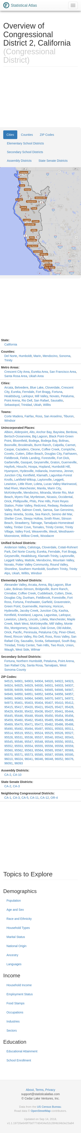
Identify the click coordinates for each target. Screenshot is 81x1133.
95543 (69, 737)
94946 (59, 689)
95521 (28, 733)
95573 (28, 754)
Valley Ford (22, 531)
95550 (59, 741)
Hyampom (11, 471)
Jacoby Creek (29, 610)
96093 (18, 763)
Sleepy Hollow (33, 518)
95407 (49, 702)
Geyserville (41, 462)
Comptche (68, 449)
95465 (49, 720)
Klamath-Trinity (48, 556)
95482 (49, 724)
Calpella (58, 445)
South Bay (68, 641)
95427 (59, 707)
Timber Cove (22, 527)
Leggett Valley (13, 560)
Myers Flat (21, 497)
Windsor (9, 420)
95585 (39, 754)
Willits (47, 404)
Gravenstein (62, 602)
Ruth (17, 510)
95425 (49, 707)
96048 (49, 759)
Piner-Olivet (67, 632)
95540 (49, 737)
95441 (59, 711)
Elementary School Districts (25, 143)
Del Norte (10, 356)
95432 (28, 711)
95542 (59, 737)
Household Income (19, 985)
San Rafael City (14, 665)
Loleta (38, 484)
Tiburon (69, 416)
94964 (28, 698)
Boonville (10, 445)
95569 (69, 750)
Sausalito (57, 400)
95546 (18, 741)
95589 (59, 754)
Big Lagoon (39, 436)
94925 (18, 685)
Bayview (58, 432)
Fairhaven (70, 453)
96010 (8, 759)
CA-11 (34, 797)
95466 (59, 720)
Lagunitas (50, 615)
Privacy (50, 1089)
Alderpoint (21, 432)
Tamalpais (51, 665)
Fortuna (57, 392)
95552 (8, 746)
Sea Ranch (42, 514)
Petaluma (67, 396)
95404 (39, 702)
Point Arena (12, 400)
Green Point (12, 606)
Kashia (63, 610)
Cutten (19, 453)
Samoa (47, 510)
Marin (37, 356)
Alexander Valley (15, 584)
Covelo (9, 453)
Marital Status (15, 937)
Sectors (11, 1030)
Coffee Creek (50, 449)
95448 (28, 715)
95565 (49, 750)
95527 (69, 733)
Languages (13, 964)
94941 (39, 689)
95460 (18, 720)
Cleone (35, 449)
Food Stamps (15, 1003)
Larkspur (27, 396)
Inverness (55, 471)
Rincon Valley (22, 636)
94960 (8, 698)
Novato (54, 396)
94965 (39, 698)
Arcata (8, 387)
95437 (49, 711)
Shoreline (10, 569)
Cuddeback (45, 593)
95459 (8, 720)
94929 (28, 685)
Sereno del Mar (62, 514)
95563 (28, 750)
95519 (18, 733)
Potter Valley (23, 505)
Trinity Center (54, 527)
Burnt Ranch (42, 445)
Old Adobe (64, 628)
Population (13, 900)
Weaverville (39, 531)
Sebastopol (11, 404)
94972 (69, 698)
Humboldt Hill (61, 466)
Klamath (42, 475)
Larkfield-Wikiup (25, 479)
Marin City (54, 488)
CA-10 (17, 774)
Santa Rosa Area (15, 376)
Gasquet (26, 462)
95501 (49, 728)
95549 (49, 741)
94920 (49, 681)
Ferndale (28, 392)
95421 (39, 707)
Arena (42, 584)
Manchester (27, 488)
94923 (69, 681)
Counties (27, 134)
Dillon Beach (34, 453)
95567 (59, 750)
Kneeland (24, 615)
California (10, 344)
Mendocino (50, 356)
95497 (39, 728)
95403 (28, 702)
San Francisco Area (62, 371)
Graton (55, 462)
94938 (8, 689)
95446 (18, 715)
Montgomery (19, 628)
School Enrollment (18, 1060)
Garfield (47, 602)
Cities (10, 134)
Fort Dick (63, 458)
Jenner (68, 471)
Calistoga (34, 547)
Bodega (34, 440)
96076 (69, 759)
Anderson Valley (15, 547)
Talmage (36, 523)
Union (70, 645)
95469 (8, 724)
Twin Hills (42, 645)
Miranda (45, 492)
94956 (59, 694)
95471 (28, 724)
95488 (69, 724)
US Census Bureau (49, 1106)
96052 (59, 759)
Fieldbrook (11, 458)
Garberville (11, 462)
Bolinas (64, 440)
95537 (39, 737)
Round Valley (59, 564)
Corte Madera (13, 416)
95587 (49, 754)
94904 (39, 681)
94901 (18, 681)
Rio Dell (27, 400)
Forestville (48, 458)
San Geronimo (63, 510)
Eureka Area (39, 371)
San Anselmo (53, 416)
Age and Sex (15, 909)
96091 (8, 763)
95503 (59, 728)
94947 (69, 689)
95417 (18, 707)
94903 (28, 681)
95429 (8, 711)
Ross (38, 416)
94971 (59, 698)
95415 (8, 707)
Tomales (38, 527)
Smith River (52, 518)
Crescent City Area (17, 371)
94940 (28, 689)
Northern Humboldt (29, 661)
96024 (18, 759)
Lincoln (33, 619)
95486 (59, 724)
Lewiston (10, 484)
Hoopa (32, 466)
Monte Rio (59, 492)
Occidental (65, 497)
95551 (69, 741)
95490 (8, 728)
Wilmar (35, 649)
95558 (59, 746)
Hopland (44, 466)
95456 (69, 715)
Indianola (41, 471)
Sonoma (64, 356)
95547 (28, 741)
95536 (28, 737)
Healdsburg (12, 396)
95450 (49, 715)
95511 (69, 728)
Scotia (29, 514)
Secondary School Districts (25, 152)
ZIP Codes (47, 134)
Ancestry (12, 955)
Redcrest (40, 505)
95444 (69, 711)
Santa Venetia (13, 514)
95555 (39, 746)
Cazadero (22, 449)
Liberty (22, 619)
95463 (39, 720)
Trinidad (26, 404)
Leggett (58, 479)
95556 (49, 746)
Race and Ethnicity (19, 918)
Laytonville (44, 479)
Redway (53, 505)
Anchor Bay (43, 432)
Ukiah (37, 404)
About (30, 1089)
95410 (59, 702)
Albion (8, 432)
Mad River (11, 488)
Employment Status (19, 994)
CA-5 (24, 797)
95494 (28, 728)
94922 (59, 681)
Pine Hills (44, 501)
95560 (8, 750)
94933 (59, 685)
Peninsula (30, 632)
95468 (69, 720)
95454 (59, 715)
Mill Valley (41, 396)
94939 (18, 689)
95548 (39, 741)
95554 (28, 746)
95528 (8, 737)
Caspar (9, 449)
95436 (39, 711)
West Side (22, 649)
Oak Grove (47, 628)
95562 (18, 750)
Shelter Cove (13, 518)
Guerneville (69, 462)
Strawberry (21, 523)
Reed (7, 636)
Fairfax (29, 416)
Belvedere (21, 387)
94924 (8, 685)
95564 (39, 750)
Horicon (58, 606)
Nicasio (52, 497)
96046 (39, 759)
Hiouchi (21, 466)
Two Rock (57, 645)
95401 (18, 702)
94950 (18, 694)
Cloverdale (52, 387)
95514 (8, 733)
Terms (39, 1089)
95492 (18, 728)
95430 (18, 711)
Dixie (68, 593)
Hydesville (27, 471)
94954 (49, 694)
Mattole (30, 560)
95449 (39, 715)
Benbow (71, 432)
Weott (53, 531)
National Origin (16, 946)
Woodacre (47, 536)
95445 (8, 715)
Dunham (28, 597)
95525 (49, 733)
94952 (39, 694)
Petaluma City (48, 632)
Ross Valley (61, 636)
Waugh (9, 649)
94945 (49, 689)
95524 (39, 733)
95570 (8, 754)
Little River (25, 484)
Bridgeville (42, 589)
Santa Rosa (35, 665)
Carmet (70, 445)
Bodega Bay (49, 440)
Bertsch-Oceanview (17, 436)
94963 (18, 698)
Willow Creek (30, 536)
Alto (32, 432)
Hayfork (9, 466)
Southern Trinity (56, 569)
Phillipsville (20, 501)
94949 (8, 694)
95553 (18, 746)
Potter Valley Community (32, 564)
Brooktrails (25, 445)
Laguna (37, 615)
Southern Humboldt (32, 569)
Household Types (18, 928)
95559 (69, 746)
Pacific (17, 632)
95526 (59, 733)
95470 (18, 724)
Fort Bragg (43, 392)
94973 (8, 702)
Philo (33, 501)
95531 (18, 737)
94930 (39, 685)
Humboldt (25, 356)
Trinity (8, 360)
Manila (41, 488)
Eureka (16, 392)
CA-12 (44, 797)
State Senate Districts (53, 160)
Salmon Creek (31, 510)
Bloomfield (20, 440)
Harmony (45, 606)
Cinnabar (10, 593)
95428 (69, 707)
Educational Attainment (21, 1051)
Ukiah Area (36, 376)
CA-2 (7, 774)
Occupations (14, 1012)
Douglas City (53, 453)
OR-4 (54, 797)
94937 (69, 685)
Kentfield (29, 475)
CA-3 (16, 786)
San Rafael (41, 400)
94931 (49, 685)
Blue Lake (36, 387)
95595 (69, 754)
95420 (28, 707)
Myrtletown (37, 497)
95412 (69, 702)
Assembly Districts (19, 160)
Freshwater (32, 602)
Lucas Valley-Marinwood (60, 484)
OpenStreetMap (41, 1110)
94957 (69, 694)
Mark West (21, 623)
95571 (18, 754)
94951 (28, 694)
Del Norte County (23, 551)
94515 (8, 681)
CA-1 (7, 797)
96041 (28, 759)
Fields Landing (30, 458)
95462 (28, 720)
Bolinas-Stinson (23, 589)
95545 (8, 741)
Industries (13, 1021)
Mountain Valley (63, 560)
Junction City (12, 475)
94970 (49, 698)
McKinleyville (13, 492)
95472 (39, 724)
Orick (7, 501)
